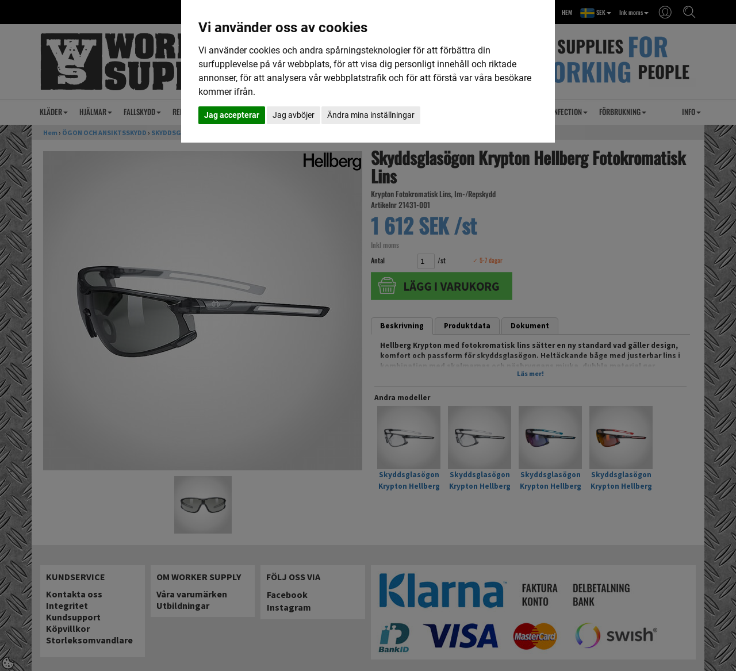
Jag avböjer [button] (294, 115)
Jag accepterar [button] (231, 115)
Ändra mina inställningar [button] (371, 115)
